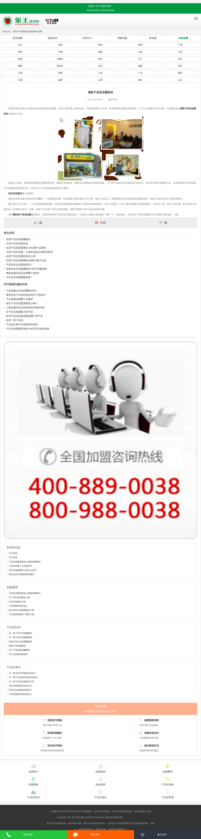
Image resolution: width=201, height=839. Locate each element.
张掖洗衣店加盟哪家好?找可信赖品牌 (26, 268)
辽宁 (140, 59)
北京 (20, 44)
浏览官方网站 (54, 720)
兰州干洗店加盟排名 (17, 243)
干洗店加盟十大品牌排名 (20, 566)
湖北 (140, 80)
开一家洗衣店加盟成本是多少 (22, 673)
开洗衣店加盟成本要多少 (20, 690)
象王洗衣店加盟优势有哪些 (21, 574)
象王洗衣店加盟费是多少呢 (21, 610)
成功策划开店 (151, 745)
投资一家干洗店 (14, 320)
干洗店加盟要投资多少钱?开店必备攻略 (27, 328)
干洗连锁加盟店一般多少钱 (21, 614)
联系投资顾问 (54, 733)
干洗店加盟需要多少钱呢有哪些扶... (25, 562)
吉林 (100, 59)
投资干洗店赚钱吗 (17, 646)
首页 (15, 31)
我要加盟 (122, 38)
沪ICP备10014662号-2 (133, 817)
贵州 (20, 51)
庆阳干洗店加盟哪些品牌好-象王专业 (26, 260)
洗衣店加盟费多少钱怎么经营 (22, 570)
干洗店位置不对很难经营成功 (22, 324)
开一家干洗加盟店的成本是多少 (23, 677)
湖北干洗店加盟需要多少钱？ (22, 303)
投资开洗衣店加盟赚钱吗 (20, 641)
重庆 (180, 73)
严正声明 (13, 553)
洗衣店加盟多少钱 (17, 601)
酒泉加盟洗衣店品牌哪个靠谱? (22, 273)
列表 (103, 222)
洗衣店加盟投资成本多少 (20, 686)
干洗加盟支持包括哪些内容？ (22, 290)
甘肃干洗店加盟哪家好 (18, 239)
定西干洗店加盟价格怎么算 (21, 256)
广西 (180, 44)
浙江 (180, 66)
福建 (140, 66)
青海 (100, 44)
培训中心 (87, 38)
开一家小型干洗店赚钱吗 (20, 633)
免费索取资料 (151, 720)
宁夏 (60, 51)
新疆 (20, 59)
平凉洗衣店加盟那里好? (19, 264)
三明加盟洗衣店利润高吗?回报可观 (25, 307)
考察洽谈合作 (151, 733)
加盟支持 (52, 38)
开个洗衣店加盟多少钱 (19, 597)
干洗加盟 (22, 31)
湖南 (100, 51)
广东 (140, 73)
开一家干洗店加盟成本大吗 (21, 681)
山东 (180, 80)
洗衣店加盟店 (15, 193)
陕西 (20, 66)
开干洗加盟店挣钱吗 (18, 654)
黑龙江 (60, 66)
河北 (100, 66)
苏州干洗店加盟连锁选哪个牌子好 (24, 316)
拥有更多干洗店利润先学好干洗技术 (25, 294)
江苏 (180, 51)
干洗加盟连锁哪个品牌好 (19, 299)
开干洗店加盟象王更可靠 (19, 311)
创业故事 (32, 31)
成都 (60, 80)
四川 (180, 59)
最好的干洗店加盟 (22, 214)
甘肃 (40, 31)
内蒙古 (60, 59)
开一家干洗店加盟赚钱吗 (20, 637)
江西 (20, 73)
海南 (140, 44)
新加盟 (153, 38)
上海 (100, 73)
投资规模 (18, 38)
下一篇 (163, 222)
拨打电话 (28, 834)
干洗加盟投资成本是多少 (20, 694)
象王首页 (162, 834)
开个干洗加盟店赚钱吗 (19, 650)
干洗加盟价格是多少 (18, 606)
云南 (140, 51)
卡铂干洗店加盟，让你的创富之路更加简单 (29, 252)
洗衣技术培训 (54, 745)
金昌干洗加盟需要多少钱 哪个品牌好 (26, 247)
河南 (20, 80)
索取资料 (95, 834)
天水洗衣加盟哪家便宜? (19, 277)
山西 (100, 80)
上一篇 (38, 222)
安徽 (60, 73)
